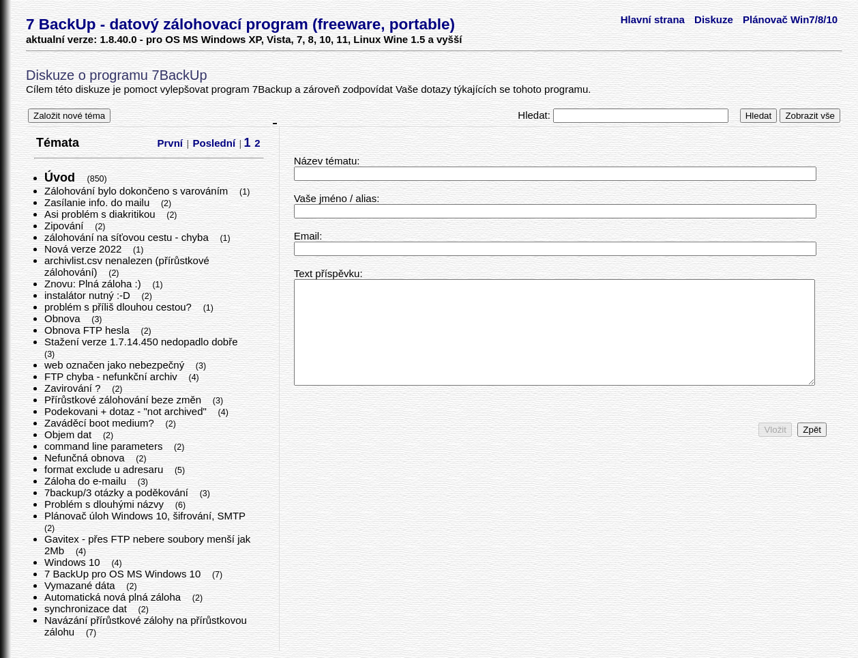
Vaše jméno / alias (335, 198)
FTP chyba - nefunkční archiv (112, 376)
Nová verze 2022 (84, 249)
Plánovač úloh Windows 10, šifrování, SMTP (146, 515)
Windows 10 (73, 562)
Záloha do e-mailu (86, 481)
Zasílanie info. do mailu (98, 202)
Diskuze (713, 19)
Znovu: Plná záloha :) (94, 283)
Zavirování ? (74, 388)
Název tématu (325, 161)
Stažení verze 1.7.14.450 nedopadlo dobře (142, 341)
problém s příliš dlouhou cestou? (119, 307)
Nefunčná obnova (86, 457)
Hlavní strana (653, 19)
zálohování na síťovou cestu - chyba (127, 237)
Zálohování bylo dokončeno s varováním (137, 191)
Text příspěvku (327, 273)
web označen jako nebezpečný (115, 365)
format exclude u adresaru (105, 469)
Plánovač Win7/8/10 (790, 19)
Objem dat (69, 434)
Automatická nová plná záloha (113, 597)
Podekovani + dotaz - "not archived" (126, 411)
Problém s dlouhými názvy (105, 504)
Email (307, 236)
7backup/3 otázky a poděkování (117, 492)
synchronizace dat (87, 608)
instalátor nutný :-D (88, 295)
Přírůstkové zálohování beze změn (124, 399)
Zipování (65, 225)
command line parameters (105, 446)
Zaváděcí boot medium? (100, 423)
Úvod (61, 177)
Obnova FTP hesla (88, 330)
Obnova (63, 318)
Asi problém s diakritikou (101, 214)
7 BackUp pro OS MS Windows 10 (123, 574)
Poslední (214, 143)
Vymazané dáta (81, 585)
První (170, 143)
